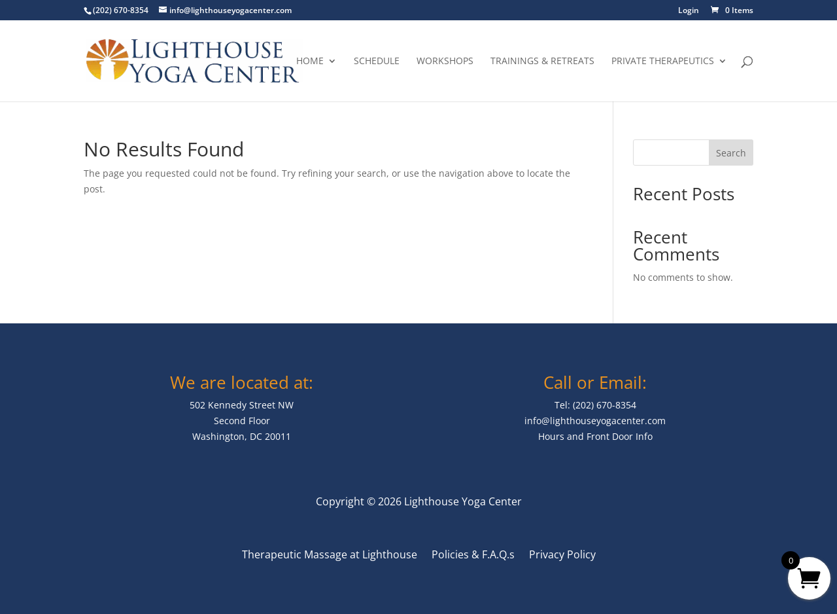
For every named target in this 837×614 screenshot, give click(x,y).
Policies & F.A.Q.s (473, 556)
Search (731, 153)
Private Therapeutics (662, 61)
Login (688, 11)
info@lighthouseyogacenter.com (595, 420)
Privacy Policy (562, 556)
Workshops (445, 61)
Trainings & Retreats (542, 61)
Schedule (377, 61)
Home (310, 61)
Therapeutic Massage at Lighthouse (329, 556)
